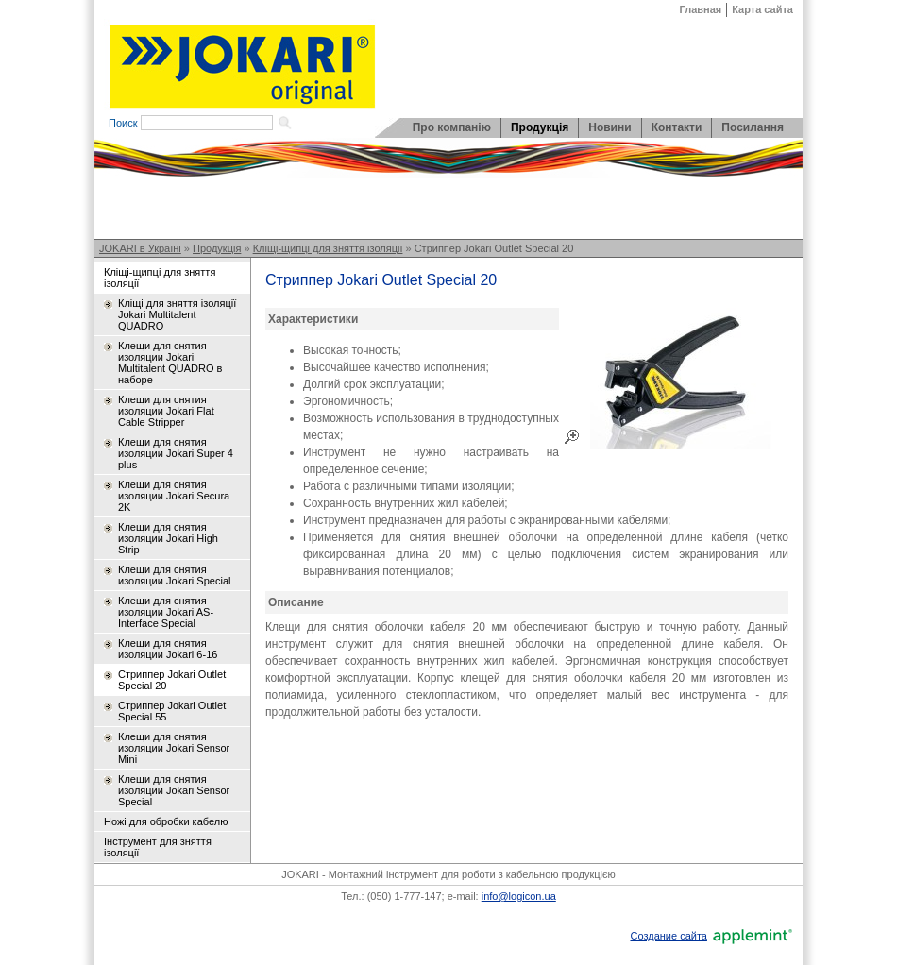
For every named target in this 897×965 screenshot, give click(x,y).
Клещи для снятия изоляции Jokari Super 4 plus (175, 453)
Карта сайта (762, 9)
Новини (609, 127)
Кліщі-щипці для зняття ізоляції (328, 248)
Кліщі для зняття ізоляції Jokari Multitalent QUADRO (177, 314)
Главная (701, 9)
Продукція (539, 127)
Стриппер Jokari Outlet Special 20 (494, 248)
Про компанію (452, 127)
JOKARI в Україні (140, 248)
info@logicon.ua (519, 896)
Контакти (677, 127)
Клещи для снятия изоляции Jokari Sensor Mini (173, 748)
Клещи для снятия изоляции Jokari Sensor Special (173, 790)
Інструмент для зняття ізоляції (158, 847)
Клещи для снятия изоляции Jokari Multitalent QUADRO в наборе (170, 362)
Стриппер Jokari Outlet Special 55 (172, 711)
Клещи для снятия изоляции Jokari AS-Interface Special (165, 612)
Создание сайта (668, 935)
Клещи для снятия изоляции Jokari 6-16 (167, 648)
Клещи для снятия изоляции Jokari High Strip (168, 538)
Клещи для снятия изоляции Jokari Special (174, 575)
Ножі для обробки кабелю (166, 821)
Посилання (752, 127)
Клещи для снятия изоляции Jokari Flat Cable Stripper (166, 411)
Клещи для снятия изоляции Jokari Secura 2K (173, 496)
